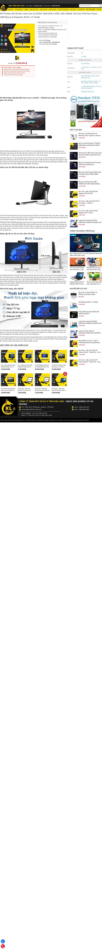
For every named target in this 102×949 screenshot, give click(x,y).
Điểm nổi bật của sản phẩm (47, 22)
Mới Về (3, 349)
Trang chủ (10, 9)
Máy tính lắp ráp (63, 9)
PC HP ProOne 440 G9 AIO (11, 98)
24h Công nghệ (90, 9)
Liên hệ (99, 9)
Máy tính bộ (43, 9)
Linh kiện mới (19, 9)
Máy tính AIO (52, 9)
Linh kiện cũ (80, 9)
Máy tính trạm (34, 9)
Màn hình (73, 9)
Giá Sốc (64, 373)
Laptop (26, 9)
